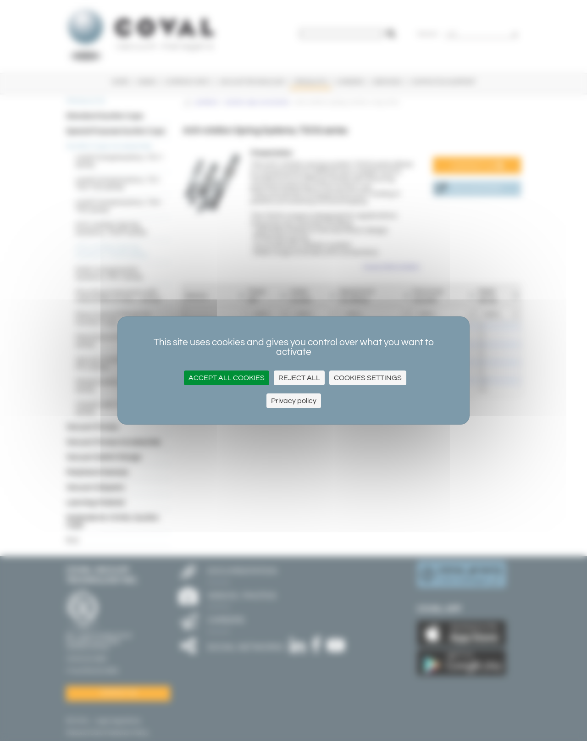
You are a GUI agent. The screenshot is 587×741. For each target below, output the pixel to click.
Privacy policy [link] (293, 400)
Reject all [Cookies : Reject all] (299, 378)
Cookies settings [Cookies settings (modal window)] (368, 378)
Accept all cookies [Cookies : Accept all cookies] (226, 378)
